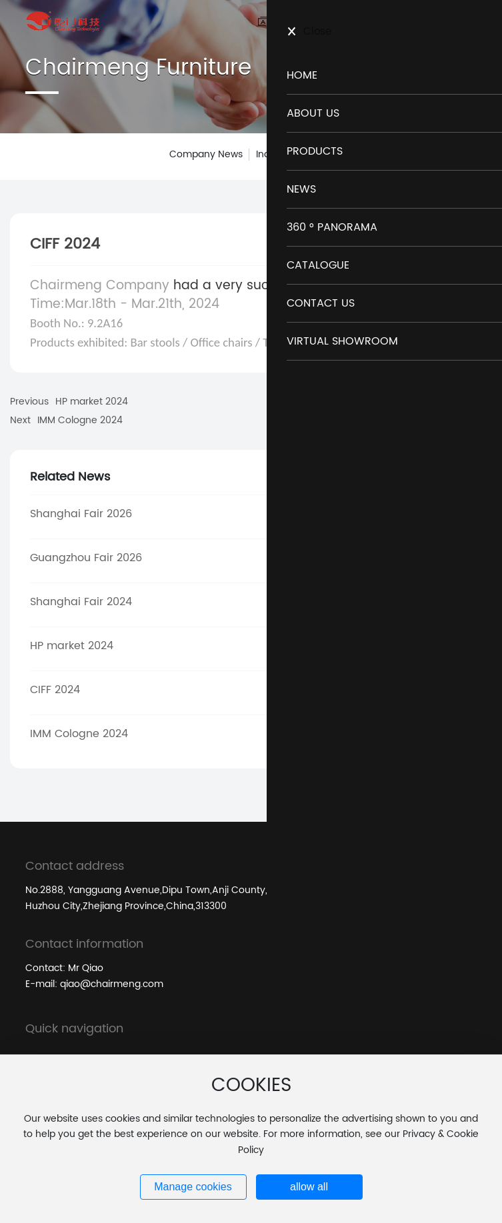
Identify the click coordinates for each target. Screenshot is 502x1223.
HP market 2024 (91, 401)
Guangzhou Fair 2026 (86, 558)
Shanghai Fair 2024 (81, 602)
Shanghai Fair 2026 (81, 514)
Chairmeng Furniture (138, 68)
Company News (206, 154)
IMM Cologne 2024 (80, 420)
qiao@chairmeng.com (111, 984)
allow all (309, 1186)
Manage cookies (193, 1186)
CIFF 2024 (55, 689)
